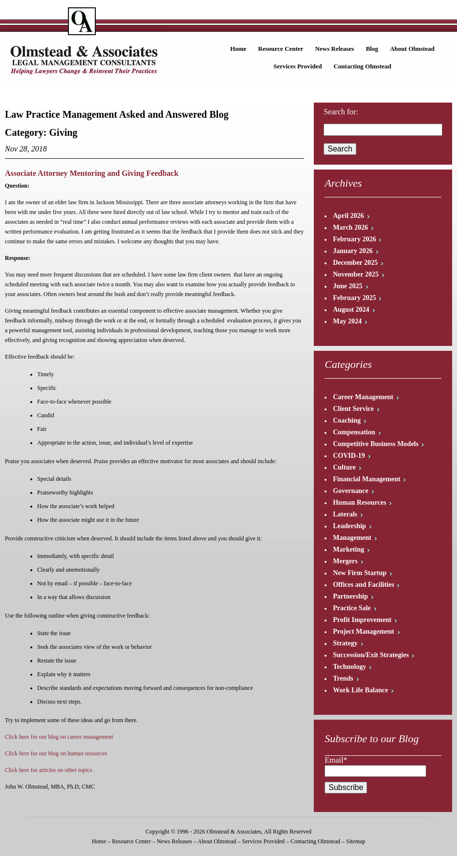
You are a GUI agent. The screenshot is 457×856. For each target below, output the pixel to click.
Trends (343, 678)
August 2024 (351, 309)
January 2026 (352, 251)
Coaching (347, 420)
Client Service (353, 408)
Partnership (350, 596)
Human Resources (359, 502)
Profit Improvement (362, 619)
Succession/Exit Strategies (371, 655)
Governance (350, 490)
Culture (344, 467)
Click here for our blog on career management (59, 736)
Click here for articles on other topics (48, 770)
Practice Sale (351, 608)
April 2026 (348, 215)
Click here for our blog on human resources (56, 753)
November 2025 (355, 274)
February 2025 (354, 297)
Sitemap (355, 841)
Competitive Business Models (375, 444)
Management (352, 537)
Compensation (354, 432)
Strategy (345, 643)
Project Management (363, 631)
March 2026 (350, 227)
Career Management (363, 397)
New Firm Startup (360, 573)
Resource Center (281, 48)
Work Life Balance (360, 690)
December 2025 (355, 262)
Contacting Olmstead (362, 66)
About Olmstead (412, 48)
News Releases (334, 48)
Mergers (345, 561)
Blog (372, 48)
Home (238, 48)
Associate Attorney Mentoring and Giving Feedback (91, 173)
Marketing (348, 549)
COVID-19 (349, 455)
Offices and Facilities (363, 584)
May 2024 (347, 321)
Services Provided (297, 66)
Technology (349, 666)
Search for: (341, 111)
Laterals (345, 514)
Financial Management (366, 479)
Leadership (349, 526)
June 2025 (347, 286)
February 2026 (354, 239)
